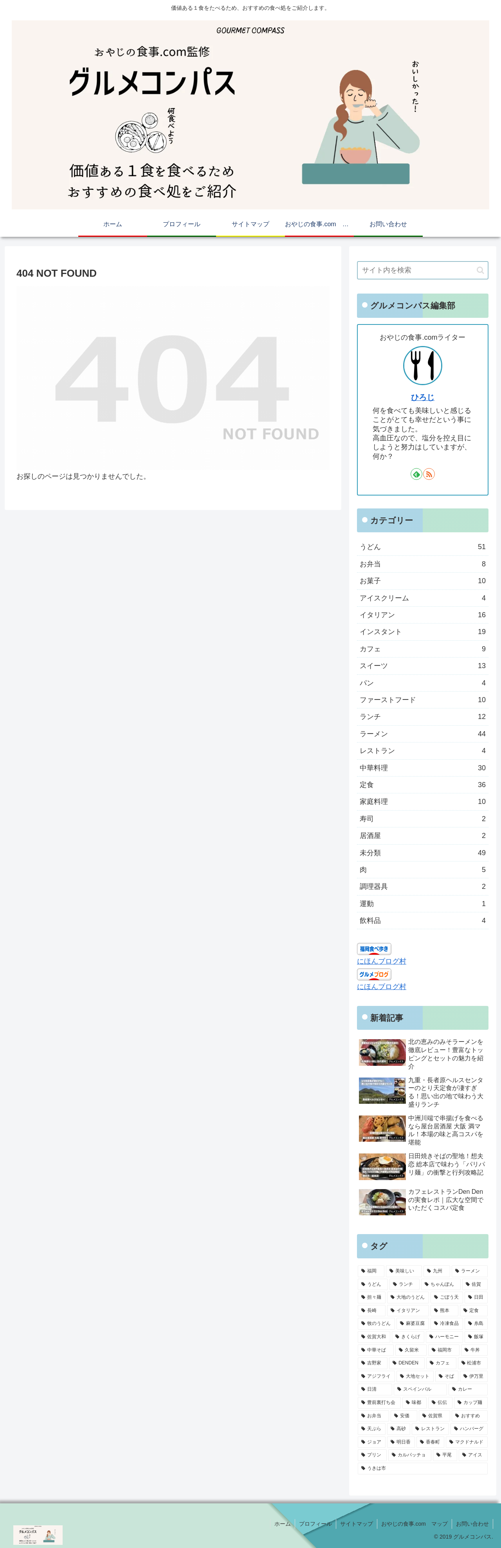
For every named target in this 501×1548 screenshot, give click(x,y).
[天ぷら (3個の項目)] (372, 1429)
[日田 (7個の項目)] (476, 1297)
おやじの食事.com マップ (414, 1524)
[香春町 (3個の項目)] (430, 1442)
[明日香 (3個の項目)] (401, 1442)
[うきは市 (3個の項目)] (423, 1468)
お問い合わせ (472, 1524)
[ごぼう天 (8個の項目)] (447, 1297)
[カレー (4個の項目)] (468, 1389)
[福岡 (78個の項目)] (371, 1271)
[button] (480, 270)
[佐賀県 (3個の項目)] (434, 1416)
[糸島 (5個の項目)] (476, 1324)
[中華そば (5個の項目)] (376, 1350)
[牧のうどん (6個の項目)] (376, 1324)
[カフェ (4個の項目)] (441, 1363)
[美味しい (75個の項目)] (404, 1271)
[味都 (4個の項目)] (414, 1403)
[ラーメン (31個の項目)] (470, 1271)
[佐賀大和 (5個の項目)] (374, 1337)
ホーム (282, 1524)
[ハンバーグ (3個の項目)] (469, 1429)
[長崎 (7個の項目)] (372, 1311)
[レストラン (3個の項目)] (430, 1429)
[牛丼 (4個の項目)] (474, 1350)
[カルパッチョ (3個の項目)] (409, 1455)
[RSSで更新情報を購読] (429, 474)
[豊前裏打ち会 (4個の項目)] (379, 1403)
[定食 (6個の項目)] (474, 1311)
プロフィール (315, 1524)
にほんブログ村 (381, 961)
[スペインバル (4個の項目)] (420, 1389)
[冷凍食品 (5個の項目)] (447, 1324)
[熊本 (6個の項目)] (444, 1311)
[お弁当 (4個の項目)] (373, 1416)
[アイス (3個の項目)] (473, 1455)
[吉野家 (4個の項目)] (372, 1363)
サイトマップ (356, 1524)
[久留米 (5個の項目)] (411, 1350)
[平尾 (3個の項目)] (445, 1455)
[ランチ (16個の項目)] (404, 1284)
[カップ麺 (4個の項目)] (471, 1403)
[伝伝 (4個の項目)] (440, 1403)
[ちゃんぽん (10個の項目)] (441, 1284)
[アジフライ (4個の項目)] (376, 1376)
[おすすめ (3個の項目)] (470, 1416)
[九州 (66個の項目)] (437, 1271)
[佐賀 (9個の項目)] (475, 1284)
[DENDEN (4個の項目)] (407, 1363)
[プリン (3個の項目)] (372, 1455)
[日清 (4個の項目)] (375, 1389)
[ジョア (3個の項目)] (372, 1442)
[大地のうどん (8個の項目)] (408, 1297)
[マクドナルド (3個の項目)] (467, 1442)
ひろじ (422, 397)
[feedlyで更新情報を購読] (416, 474)
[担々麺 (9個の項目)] (372, 1297)
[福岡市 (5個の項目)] (444, 1350)
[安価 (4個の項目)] (404, 1416)
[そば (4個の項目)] (446, 1376)
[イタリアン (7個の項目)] (408, 1311)
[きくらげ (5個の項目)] (408, 1337)
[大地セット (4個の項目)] (415, 1376)
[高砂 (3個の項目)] (398, 1429)
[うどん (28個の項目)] (373, 1284)
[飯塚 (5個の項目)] (476, 1337)
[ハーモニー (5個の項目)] (444, 1337)
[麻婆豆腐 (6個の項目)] (412, 1324)
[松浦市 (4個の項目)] (473, 1363)
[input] (422, 270)
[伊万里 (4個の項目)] (474, 1376)
